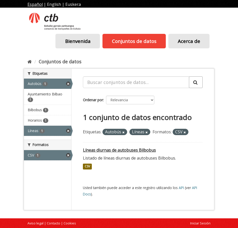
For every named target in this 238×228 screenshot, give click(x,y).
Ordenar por (93, 99)
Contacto (53, 223)
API (181, 187)
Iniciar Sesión (200, 223)
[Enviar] (196, 82)
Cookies (70, 223)
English (54, 4)
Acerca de (189, 41)
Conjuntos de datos (134, 41)
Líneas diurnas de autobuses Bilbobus (119, 150)
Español (35, 4)
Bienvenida (78, 41)
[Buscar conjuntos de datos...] (136, 82)
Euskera (73, 4)
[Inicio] (29, 62)
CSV (87, 166)
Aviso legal (35, 223)
